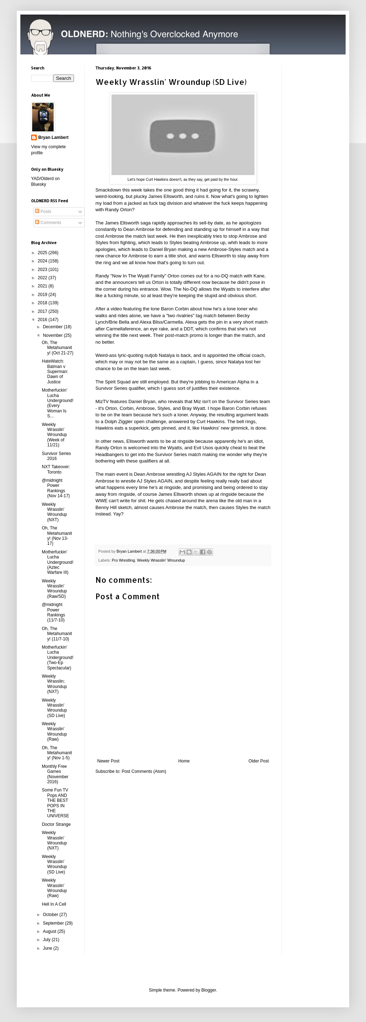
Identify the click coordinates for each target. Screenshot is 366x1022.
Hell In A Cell (54, 904)
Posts (43, 211)
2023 (43, 269)
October (51, 914)
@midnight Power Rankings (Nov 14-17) (56, 488)
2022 (43, 277)
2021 (43, 286)
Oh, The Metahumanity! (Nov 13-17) (57, 535)
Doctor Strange (56, 824)
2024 (43, 260)
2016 (43, 319)
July (47, 939)
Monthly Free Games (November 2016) (55, 774)
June (48, 948)
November (53, 335)
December (53, 326)
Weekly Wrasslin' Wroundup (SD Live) (54, 708)
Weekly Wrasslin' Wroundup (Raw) (54, 731)
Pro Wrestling (123, 560)
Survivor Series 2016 (56, 456)
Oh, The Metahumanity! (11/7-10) (57, 633)
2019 (43, 294)
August (50, 931)
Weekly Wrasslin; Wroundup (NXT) (54, 684)
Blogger (208, 990)
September (54, 923)
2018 (43, 302)
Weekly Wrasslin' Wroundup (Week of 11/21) (54, 435)
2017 (43, 311)
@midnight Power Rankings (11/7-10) (53, 612)
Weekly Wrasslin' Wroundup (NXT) (54, 512)
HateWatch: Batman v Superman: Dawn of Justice (55, 371)
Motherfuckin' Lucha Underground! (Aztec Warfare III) (57, 562)
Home (184, 761)
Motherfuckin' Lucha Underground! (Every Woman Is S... (57, 403)
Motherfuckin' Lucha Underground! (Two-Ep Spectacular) (57, 657)
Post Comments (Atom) (144, 771)
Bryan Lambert (53, 137)
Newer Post (108, 761)
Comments (48, 222)
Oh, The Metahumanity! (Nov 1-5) (57, 753)
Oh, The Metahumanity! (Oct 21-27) (57, 347)
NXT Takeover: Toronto (56, 469)
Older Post (258, 761)
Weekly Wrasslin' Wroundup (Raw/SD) (54, 588)
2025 (43, 252)
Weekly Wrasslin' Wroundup (161, 560)
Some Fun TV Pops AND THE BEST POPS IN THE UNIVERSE (55, 803)
